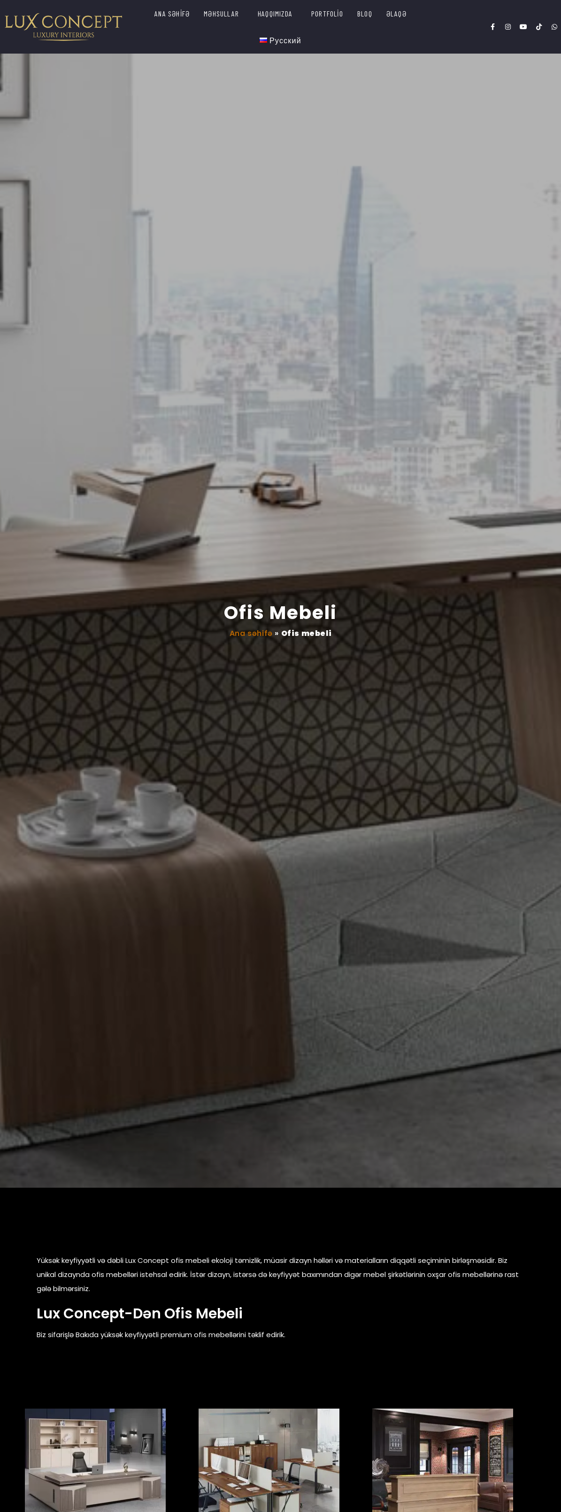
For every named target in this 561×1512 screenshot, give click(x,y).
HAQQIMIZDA (275, 13)
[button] (224, 13)
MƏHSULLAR (221, 13)
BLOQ (364, 13)
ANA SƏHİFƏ (172, 13)
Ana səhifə (251, 633)
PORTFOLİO (327, 13)
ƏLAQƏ (396, 13)
